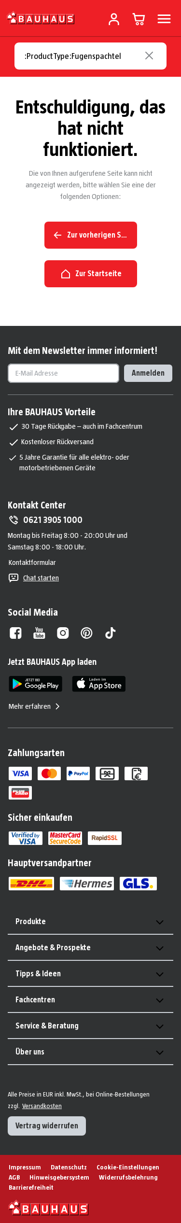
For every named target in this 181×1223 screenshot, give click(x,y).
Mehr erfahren (35, 706)
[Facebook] (16, 633)
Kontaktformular (32, 562)
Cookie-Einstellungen (128, 1167)
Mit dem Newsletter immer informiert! (82, 350)
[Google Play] (35, 684)
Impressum (25, 1167)
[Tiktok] (110, 633)
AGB (14, 1177)
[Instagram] (63, 633)
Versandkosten (42, 1106)
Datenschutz (69, 1167)
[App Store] (98, 684)
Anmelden (148, 373)
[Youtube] (39, 633)
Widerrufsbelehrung (128, 1177)
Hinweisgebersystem (59, 1177)
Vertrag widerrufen (46, 1126)
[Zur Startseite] (41, 17)
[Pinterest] (87, 633)
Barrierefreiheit (31, 1187)
